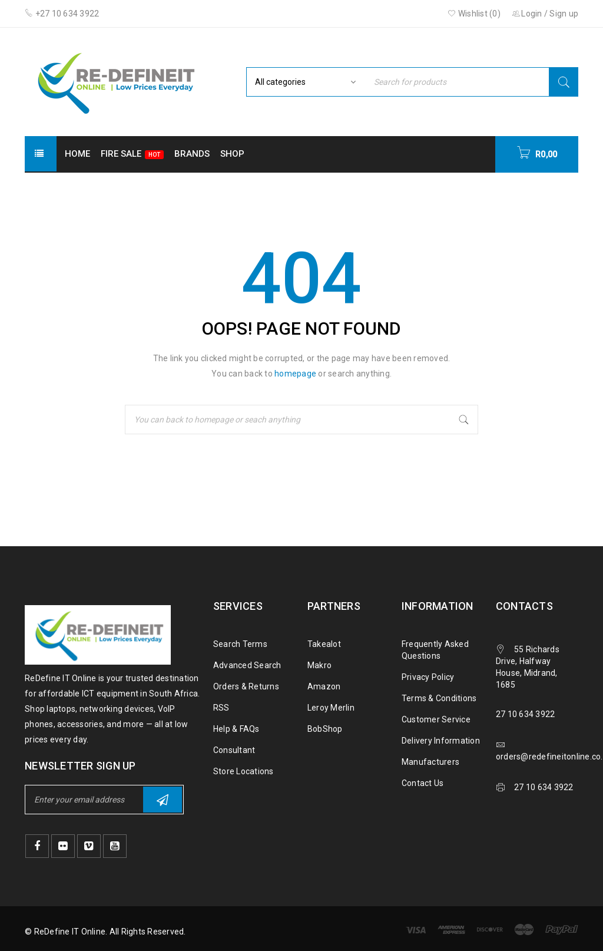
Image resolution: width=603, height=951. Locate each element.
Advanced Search (247, 665)
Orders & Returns (246, 686)
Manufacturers (430, 762)
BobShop (325, 729)
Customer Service (436, 719)
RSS (221, 707)
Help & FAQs (236, 729)
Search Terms (240, 644)
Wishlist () (474, 13)
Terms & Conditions (439, 698)
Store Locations (243, 771)
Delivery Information (441, 740)
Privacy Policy (428, 677)
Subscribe (162, 800)
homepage (295, 373)
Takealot (324, 644)
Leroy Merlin (330, 707)
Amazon (324, 686)
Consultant (234, 750)
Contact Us (423, 783)
